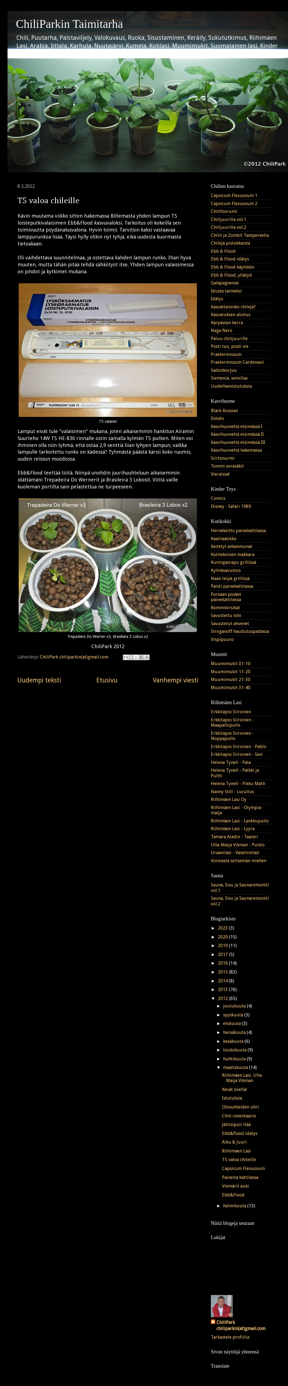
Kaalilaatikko (223, 538)
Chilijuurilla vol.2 (228, 227)
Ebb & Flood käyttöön (232, 267)
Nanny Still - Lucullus (232, 791)
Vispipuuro (222, 639)
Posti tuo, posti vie (229, 346)
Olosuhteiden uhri (240, 1107)
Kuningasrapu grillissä (233, 562)
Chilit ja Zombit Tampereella (240, 235)
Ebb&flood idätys (239, 1133)
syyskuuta (233, 1015)
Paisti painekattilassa (232, 586)
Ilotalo (217, 418)
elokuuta (232, 1023)
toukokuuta (235, 1050)
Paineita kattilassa (240, 1177)
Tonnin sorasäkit (227, 466)
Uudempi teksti (39, 680)
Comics (218, 498)
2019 (223, 945)
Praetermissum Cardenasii (237, 362)
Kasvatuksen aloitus (230, 314)
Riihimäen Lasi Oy (228, 799)
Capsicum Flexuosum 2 (234, 203)
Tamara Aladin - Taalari (234, 836)
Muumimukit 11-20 (230, 671)
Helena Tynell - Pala (231, 762)
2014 (223, 981)
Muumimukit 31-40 (230, 687)
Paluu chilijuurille (229, 338)
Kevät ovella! (234, 1089)
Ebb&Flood (233, 1195)
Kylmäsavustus (226, 570)
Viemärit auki (235, 1186)
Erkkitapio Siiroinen (231, 711)
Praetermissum (226, 354)
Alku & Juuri (234, 1142)
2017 (223, 954)
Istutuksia (232, 1098)
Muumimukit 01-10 (230, 663)
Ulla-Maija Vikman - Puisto (238, 844)
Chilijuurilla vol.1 (228, 219)
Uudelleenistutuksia (231, 386)
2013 (223, 989)
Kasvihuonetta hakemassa (236, 450)
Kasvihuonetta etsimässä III (238, 442)
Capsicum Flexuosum (243, 1168)
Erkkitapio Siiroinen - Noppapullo (232, 736)
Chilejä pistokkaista (230, 243)
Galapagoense (225, 283)
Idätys (217, 298)
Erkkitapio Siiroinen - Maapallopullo (232, 722)
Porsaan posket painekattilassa (226, 597)
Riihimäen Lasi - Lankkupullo (240, 821)
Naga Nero (221, 330)
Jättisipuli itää (236, 1124)
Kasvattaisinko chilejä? (233, 306)
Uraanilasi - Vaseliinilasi (235, 852)
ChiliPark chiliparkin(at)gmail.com (240, 1325)
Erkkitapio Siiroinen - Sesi (237, 754)
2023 (223, 928)
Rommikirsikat (225, 607)
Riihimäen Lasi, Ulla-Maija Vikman (242, 1078)
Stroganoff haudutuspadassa (240, 631)
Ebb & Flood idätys (230, 259)
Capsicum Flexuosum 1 (234, 195)
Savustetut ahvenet (230, 623)
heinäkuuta (235, 1032)
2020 (223, 937)
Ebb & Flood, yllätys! (231, 275)
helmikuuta (235, 1205)
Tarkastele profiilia (230, 1337)
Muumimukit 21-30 (230, 679)
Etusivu (107, 680)
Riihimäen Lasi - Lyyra (233, 828)
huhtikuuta (235, 1058)
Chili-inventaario (239, 1116)
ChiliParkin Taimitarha (69, 24)
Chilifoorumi (224, 211)
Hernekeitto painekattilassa (238, 530)
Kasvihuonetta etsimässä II (237, 434)
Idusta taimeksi (226, 291)
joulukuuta (235, 1006)
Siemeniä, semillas (229, 378)
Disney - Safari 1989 (231, 506)
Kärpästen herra (227, 322)
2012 (223, 998)
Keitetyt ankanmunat (231, 546)
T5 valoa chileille (239, 1159)
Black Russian (224, 410)
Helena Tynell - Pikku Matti (238, 783)
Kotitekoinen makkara (232, 554)
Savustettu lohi (226, 615)
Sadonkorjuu (224, 370)
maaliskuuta (236, 1067)
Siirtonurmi (223, 458)
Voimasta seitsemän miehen (238, 860)
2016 (223, 963)
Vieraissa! (220, 474)
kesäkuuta (234, 1041)
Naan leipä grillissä (230, 578)
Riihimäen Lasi (236, 1151)
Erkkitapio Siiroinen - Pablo (238, 746)
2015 (223, 972)
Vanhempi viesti (175, 680)
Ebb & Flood (223, 251)
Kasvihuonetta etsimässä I (236, 426)
